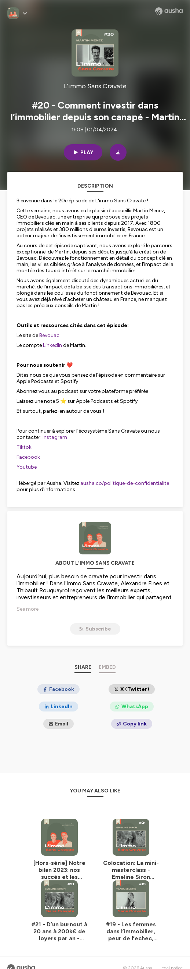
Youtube (27, 467)
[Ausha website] (169, 11)
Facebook (28, 457)
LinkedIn (52, 345)
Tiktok (24, 447)
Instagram (55, 437)
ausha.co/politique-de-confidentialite (124, 483)
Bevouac (49, 335)
